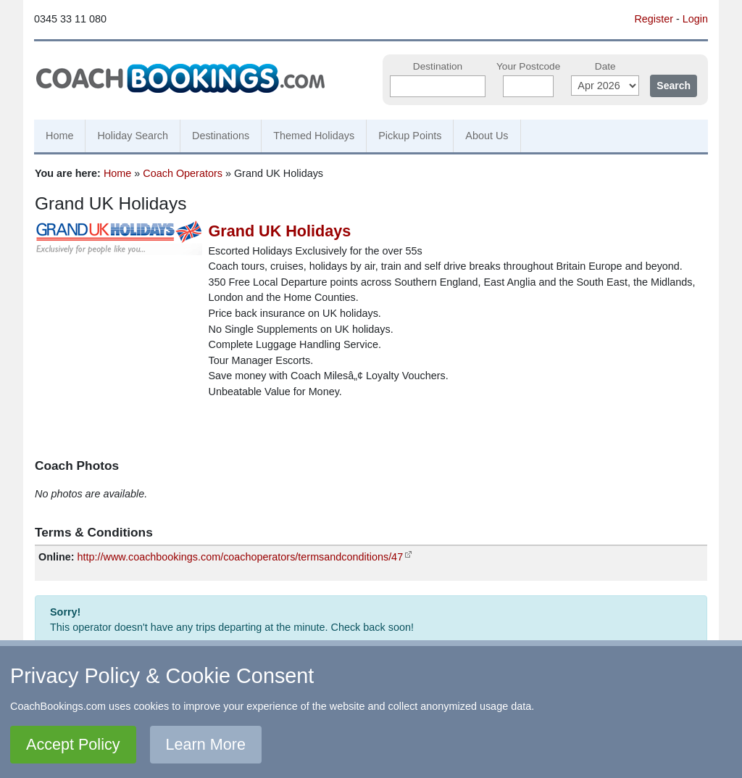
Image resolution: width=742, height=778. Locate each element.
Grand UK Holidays (280, 231)
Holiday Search (132, 135)
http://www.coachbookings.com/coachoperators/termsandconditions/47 (241, 557)
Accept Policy (73, 744)
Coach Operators (182, 173)
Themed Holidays (313, 135)
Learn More (206, 744)
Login (695, 19)
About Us (486, 135)
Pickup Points (409, 135)
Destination (437, 66)
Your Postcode (528, 66)
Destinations (220, 135)
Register (653, 19)
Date (605, 66)
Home (59, 135)
